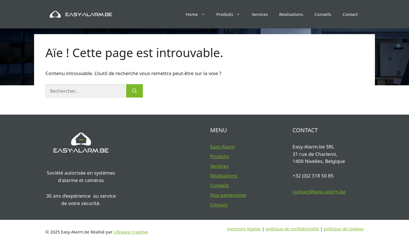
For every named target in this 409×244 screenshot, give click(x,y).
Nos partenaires (228, 195)
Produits (231, 14)
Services (260, 14)
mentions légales (244, 228)
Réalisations (291, 14)
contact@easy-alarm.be (319, 191)
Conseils (322, 14)
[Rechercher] (134, 91)
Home (198, 14)
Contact (350, 14)
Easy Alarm (222, 146)
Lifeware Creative (131, 232)
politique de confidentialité (292, 228)
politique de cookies (344, 228)
